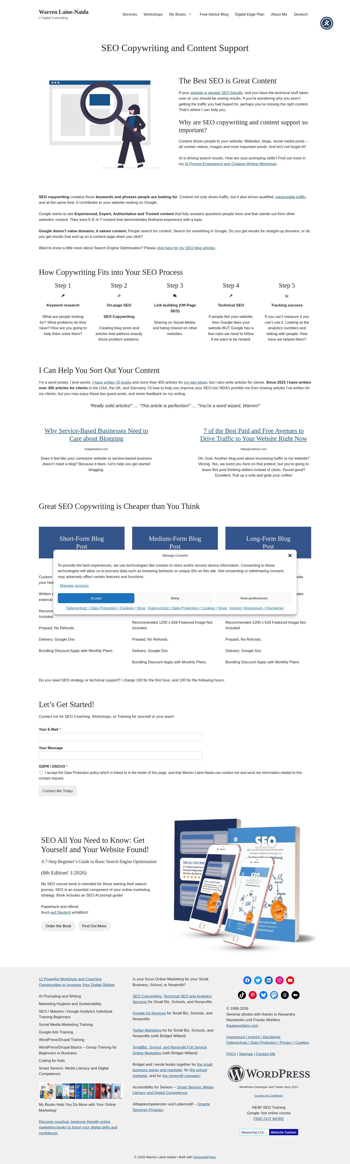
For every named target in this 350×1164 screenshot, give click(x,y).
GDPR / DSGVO (53, 766)
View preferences (254, 598)
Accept (96, 598)
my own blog (194, 382)
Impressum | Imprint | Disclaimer (253, 1037)
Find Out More (94, 926)
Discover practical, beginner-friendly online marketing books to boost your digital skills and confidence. (78, 1127)
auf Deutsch (61, 912)
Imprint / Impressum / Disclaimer (256, 608)
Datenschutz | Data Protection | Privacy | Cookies (267, 1043)
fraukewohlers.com (242, 1026)
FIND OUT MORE (269, 1119)
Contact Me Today (57, 791)
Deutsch (301, 14)
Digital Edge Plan (249, 14)
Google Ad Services (149, 1013)
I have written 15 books (111, 382)
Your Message (51, 748)
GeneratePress (204, 1157)
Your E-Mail (50, 729)
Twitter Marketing (147, 1030)
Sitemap (246, 1054)
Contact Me (265, 1054)
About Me (279, 14)
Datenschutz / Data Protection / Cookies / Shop (106, 608)
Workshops (153, 14)
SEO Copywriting (147, 996)
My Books (182, 14)
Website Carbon (283, 1132)
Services (129, 14)
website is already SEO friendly (216, 93)
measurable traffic (290, 197)
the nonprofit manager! (181, 1076)
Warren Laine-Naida (63, 12)
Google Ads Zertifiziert (268, 1095)
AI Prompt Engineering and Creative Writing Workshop (230, 164)
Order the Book (58, 926)
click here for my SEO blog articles (186, 248)
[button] (290, 555)
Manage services (74, 586)
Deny (175, 598)
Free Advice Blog (214, 14)
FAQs (231, 1054)
